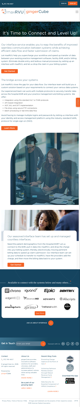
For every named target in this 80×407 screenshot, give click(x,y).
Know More (26, 378)
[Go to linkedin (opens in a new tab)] (63, 344)
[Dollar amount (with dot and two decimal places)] (28, 343)
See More (40, 313)
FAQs (25, 400)
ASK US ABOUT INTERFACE (37, 323)
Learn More (9, 128)
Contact (78, 102)
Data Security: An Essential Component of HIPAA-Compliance (50, 384)
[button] (43, 343)
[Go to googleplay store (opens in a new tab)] (70, 382)
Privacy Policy (6, 400)
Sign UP (73, 3)
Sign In (63, 3)
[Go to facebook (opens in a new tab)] (72, 344)
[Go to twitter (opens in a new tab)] (67, 344)
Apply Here (26, 388)
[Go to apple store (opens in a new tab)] (70, 379)
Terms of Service (17, 400)
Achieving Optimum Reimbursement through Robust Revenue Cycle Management (48, 373)
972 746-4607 (7, 4)
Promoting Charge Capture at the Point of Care (49, 362)
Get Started (9, 71)
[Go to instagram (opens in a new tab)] (77, 344)
